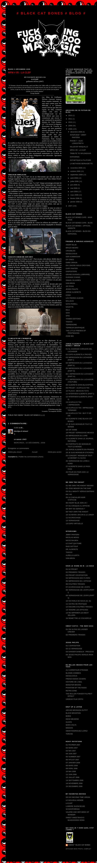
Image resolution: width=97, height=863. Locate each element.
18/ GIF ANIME (71, 430)
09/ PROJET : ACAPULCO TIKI (77, 388)
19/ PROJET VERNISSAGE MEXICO (80, 433)
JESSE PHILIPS (72, 289)
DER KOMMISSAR (73, 257)
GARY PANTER (72, 268)
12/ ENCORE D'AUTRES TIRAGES (79, 607)
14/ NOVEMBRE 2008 (74, 783)
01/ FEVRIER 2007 (73, 745)
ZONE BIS (70, 336)
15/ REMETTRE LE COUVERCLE (78, 618)
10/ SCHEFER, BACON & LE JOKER (80, 515)
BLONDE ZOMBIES (73, 673)
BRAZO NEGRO (72, 248)
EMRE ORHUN (71, 263)
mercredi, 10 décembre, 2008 (29, 443)
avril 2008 (74, 192)
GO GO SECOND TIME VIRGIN (78, 797)
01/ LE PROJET (72, 569)
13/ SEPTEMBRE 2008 (74, 780)
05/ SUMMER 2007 (73, 757)
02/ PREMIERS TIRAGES (75, 572)
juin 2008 (74, 185)
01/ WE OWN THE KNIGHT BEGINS (79, 486)
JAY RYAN (70, 286)
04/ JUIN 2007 (71, 754)
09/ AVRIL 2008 (71, 768)
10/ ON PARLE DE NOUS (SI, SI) (78, 601)
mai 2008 (74, 188)
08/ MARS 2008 (72, 765)
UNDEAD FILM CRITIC (74, 699)
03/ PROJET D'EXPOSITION (77, 575)
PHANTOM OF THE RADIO (76, 688)
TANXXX (69, 322)
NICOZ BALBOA (72, 540)
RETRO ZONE (71, 691)
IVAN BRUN (70, 283)
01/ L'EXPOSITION (73, 646)
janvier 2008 (75, 202)
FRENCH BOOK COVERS (76, 679)
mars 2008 (74, 195)
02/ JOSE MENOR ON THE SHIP (78, 488)
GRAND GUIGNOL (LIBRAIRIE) (78, 274)
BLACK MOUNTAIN (73, 713)
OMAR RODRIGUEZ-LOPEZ (77, 731)
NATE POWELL (72, 304)
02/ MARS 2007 (72, 748)
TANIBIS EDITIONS (73, 319)
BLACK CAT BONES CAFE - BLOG (79, 223)
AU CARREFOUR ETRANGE (77, 670)
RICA (68, 310)
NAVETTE (69, 307)
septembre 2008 (76, 175)
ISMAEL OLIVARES (73, 280)
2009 (70, 126)
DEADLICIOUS (71, 254)
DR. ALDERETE (72, 549)
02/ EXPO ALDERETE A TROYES (78, 354)
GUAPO (69, 722)
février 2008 (75, 198)
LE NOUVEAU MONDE (74, 800)
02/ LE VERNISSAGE (74, 649)
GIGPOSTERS (71, 271)
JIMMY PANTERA (72, 535)
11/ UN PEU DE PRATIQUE (76, 604)
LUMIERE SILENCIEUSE (75, 806)
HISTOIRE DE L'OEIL (74, 682)
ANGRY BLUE (71, 245)
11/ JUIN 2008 (71, 774)
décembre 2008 (76, 132)
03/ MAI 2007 (71, 751)
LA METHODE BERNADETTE (81, 164)
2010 (70, 122)
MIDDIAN (69, 728)
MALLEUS (70, 301)
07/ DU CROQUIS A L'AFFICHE (78, 506)
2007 (70, 206)
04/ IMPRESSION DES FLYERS (78, 578)
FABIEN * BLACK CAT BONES (79, 845)
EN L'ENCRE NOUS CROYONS (78, 265)
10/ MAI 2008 (71, 771)
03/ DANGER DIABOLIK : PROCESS (80, 652)
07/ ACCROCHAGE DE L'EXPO (78, 587)
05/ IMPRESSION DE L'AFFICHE (78, 581)
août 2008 (74, 178)
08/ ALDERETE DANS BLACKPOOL (79, 385)
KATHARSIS (74, 157)
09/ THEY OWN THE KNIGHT (77, 512)
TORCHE (69, 734)
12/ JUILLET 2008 (72, 777)
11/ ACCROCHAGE (73, 518)
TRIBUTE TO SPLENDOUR (80, 153)
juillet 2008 (74, 181)
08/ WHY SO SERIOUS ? (75, 509)
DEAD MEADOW (72, 719)
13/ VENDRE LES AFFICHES (77, 610)
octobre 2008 (75, 171)
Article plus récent (15, 452)
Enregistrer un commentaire (18, 448)
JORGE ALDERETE (73, 292)
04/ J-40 (69, 494)
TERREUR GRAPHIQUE (75, 328)
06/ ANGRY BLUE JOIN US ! (76, 503)
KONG (68, 295)
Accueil (34, 452)
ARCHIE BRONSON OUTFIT (77, 710)
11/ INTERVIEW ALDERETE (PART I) (80, 394)
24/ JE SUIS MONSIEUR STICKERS (79, 452)
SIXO (68, 313)
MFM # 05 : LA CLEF (19, 72)
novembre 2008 (76, 168)
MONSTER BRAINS (73, 685)
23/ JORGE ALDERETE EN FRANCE (80, 449)
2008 (70, 129)
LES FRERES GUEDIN (74, 298)
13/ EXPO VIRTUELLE (74, 524)
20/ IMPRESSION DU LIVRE (76, 436)
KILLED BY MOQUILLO (79, 147)
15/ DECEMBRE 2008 (74, 786)
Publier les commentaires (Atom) (31, 457)
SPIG (68, 316)
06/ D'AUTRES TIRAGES (75, 584)
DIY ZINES (70, 260)
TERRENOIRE (71, 325)
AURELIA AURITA (72, 555)
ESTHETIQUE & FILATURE (80, 160)
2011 (70, 119)
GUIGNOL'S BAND (73, 277)
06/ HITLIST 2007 (72, 760)
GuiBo (16, 428)
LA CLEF (69, 803)
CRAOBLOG (70, 251)
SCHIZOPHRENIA (73, 809)
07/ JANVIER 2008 (73, 763)
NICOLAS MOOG (72, 537)
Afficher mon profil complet (78, 849)
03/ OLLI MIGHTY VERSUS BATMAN (80, 491)
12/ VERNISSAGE (73, 521)
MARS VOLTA (71, 725)
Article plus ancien (55, 452)
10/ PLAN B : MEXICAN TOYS (77, 391)
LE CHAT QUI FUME (73, 543)
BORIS (68, 716)
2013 (70, 115)
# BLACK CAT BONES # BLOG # (51, 13)
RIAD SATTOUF (72, 546)
